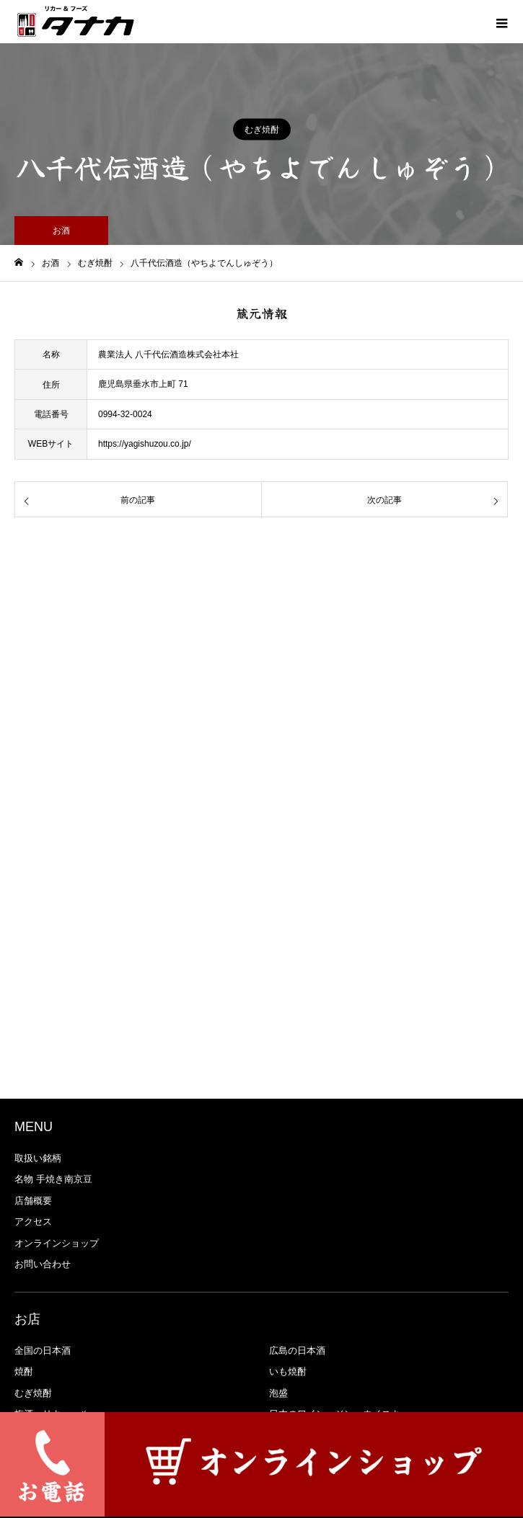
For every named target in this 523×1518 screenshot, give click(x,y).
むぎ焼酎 (262, 130)
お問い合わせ (42, 1264)
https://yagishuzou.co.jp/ (144, 444)
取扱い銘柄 (37, 1158)
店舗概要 (33, 1200)
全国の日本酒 (42, 1350)
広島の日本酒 (297, 1350)
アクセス (33, 1221)
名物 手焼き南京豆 (53, 1179)
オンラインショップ (56, 1243)
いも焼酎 (288, 1371)
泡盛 (278, 1393)
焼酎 (23, 1371)
